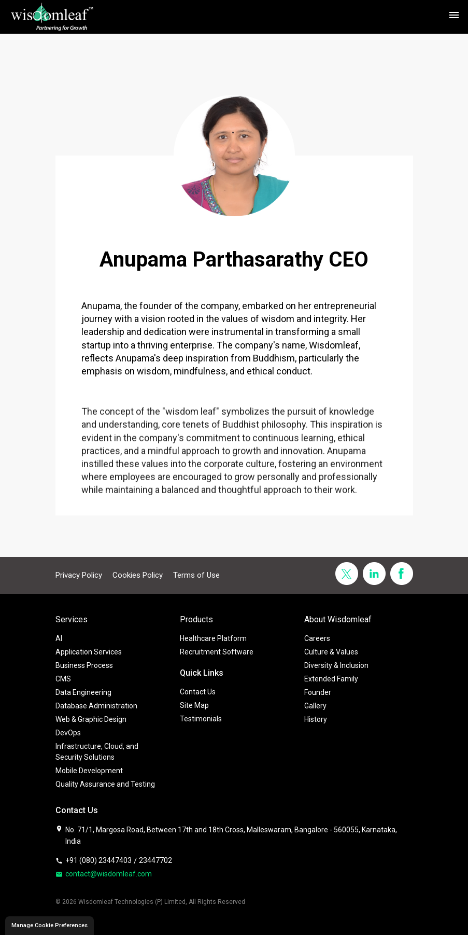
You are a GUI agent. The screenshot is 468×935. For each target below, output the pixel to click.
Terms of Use (196, 575)
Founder (317, 692)
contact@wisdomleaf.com (103, 874)
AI (58, 638)
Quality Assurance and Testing (105, 784)
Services (71, 619)
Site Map (194, 705)
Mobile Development (89, 770)
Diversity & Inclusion (336, 665)
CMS (63, 679)
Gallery (315, 706)
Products (196, 619)
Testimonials (201, 719)
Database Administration (96, 706)
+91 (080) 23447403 (93, 860)
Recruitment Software (216, 652)
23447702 (155, 860)
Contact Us (198, 692)
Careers (317, 638)
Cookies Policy (137, 575)
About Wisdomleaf (338, 619)
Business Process (84, 665)
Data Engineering (83, 692)
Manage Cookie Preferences (49, 925)
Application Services (88, 652)
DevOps (68, 733)
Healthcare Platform (213, 638)
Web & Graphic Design (90, 719)
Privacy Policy (78, 575)
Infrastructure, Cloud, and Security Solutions (96, 751)
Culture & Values (331, 652)
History (315, 719)
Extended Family (331, 679)
